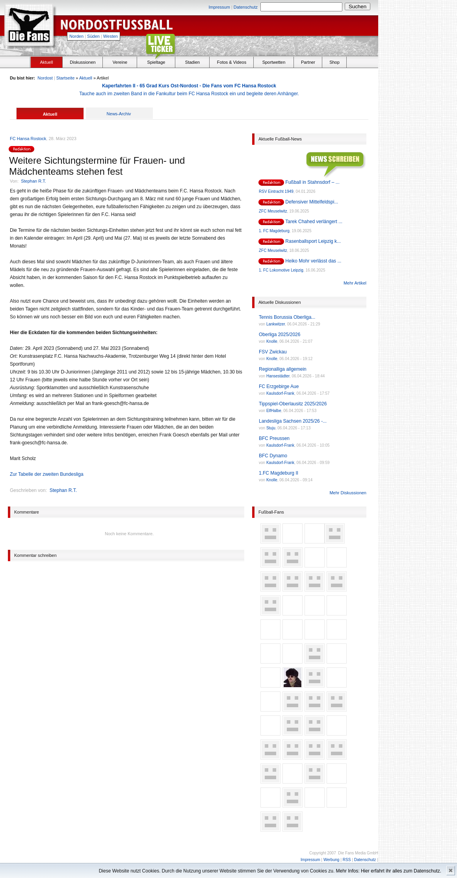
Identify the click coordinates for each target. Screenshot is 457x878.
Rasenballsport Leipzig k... (313, 241)
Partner (308, 62)
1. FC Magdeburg (274, 231)
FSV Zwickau (273, 352)
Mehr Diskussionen (347, 492)
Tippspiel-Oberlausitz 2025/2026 (293, 404)
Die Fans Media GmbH (358, 853)
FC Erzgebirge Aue (279, 386)
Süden (93, 36)
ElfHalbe (273, 411)
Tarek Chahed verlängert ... (313, 221)
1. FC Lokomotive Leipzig (281, 270)
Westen (110, 36)
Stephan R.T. (33, 181)
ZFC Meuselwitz (273, 211)
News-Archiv (119, 113)
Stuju (270, 428)
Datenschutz (246, 7)
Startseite (65, 78)
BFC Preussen (274, 438)
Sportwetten (274, 62)
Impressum (219, 7)
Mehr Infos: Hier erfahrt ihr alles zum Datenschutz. (388, 871)
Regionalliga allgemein (283, 369)
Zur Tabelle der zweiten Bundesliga (47, 474)
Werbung (331, 860)
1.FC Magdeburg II (278, 473)
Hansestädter (278, 376)
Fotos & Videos (231, 62)
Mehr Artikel (355, 283)
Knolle (271, 341)
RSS (347, 860)
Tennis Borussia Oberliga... (287, 317)
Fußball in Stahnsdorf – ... (312, 182)
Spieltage (156, 62)
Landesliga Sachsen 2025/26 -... (293, 421)
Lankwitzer (275, 324)
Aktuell (46, 62)
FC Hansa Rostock (28, 138)
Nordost (45, 78)
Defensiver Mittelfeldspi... (311, 202)
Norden (76, 36)
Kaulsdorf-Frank (280, 393)
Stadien (192, 62)
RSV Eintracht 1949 (276, 191)
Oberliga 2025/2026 (279, 334)
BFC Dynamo (273, 455)
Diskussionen (82, 62)
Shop (334, 62)
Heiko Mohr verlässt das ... (313, 261)
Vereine (120, 62)
